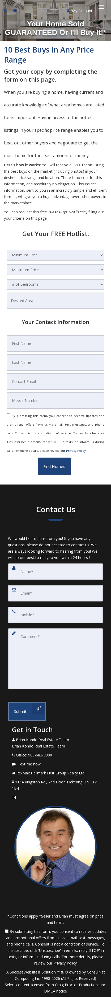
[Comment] (55, 658)
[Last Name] (56, 362)
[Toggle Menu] (101, 7)
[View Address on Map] (55, 785)
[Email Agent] (55, 797)
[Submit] (27, 711)
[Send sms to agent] (15, 10)
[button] (54, 466)
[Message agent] (55, 764)
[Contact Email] (56, 381)
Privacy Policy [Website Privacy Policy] (76, 451)
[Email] (55, 593)
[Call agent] (6, 10)
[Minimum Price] (56, 255)
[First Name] (56, 343)
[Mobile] (55, 615)
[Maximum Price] (56, 269)
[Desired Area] (56, 301)
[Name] (55, 571)
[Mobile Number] (56, 400)
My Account (79, 10)
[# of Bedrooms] (56, 284)
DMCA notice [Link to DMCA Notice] (55, 991)
